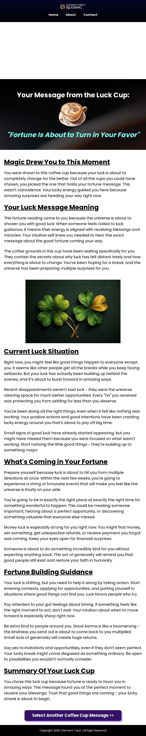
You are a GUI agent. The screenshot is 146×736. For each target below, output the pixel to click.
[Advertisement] (73, 50)
